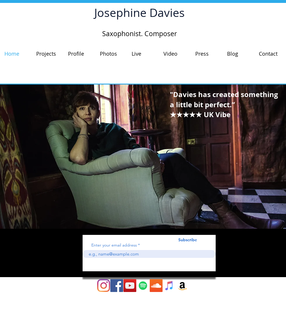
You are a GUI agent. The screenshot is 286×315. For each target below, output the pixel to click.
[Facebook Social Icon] (116, 285)
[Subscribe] (188, 240)
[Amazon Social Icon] (182, 285)
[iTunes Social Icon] (169, 285)
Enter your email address (114, 245)
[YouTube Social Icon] (129, 285)
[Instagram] (103, 285)
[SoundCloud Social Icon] (156, 285)
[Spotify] (143, 285)
